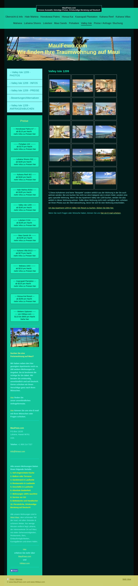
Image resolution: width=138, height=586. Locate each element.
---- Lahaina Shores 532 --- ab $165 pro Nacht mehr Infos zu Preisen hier (24, 161)
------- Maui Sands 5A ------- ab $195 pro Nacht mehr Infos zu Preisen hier (24, 238)
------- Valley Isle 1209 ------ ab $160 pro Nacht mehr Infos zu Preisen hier (24, 207)
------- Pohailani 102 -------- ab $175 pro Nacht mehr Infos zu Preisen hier (24, 146)
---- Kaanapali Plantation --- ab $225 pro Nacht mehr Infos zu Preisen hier (24, 283)
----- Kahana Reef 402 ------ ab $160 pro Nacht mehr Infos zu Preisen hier (24, 177)
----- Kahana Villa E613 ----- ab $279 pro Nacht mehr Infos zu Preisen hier (24, 253)
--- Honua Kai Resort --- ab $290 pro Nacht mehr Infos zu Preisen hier (24, 298)
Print (10, 579)
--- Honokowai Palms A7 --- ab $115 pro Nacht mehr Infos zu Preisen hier (24, 131)
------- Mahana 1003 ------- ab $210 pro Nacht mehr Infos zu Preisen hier (24, 268)
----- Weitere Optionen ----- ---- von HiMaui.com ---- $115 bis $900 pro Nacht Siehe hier (25, 315)
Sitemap (18, 579)
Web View (127, 579)
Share (14, 571)
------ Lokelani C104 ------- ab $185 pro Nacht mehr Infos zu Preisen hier (24, 222)
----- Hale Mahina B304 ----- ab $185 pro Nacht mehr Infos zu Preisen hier (24, 192)
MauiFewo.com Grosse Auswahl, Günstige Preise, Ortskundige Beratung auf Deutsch (69, 9)
